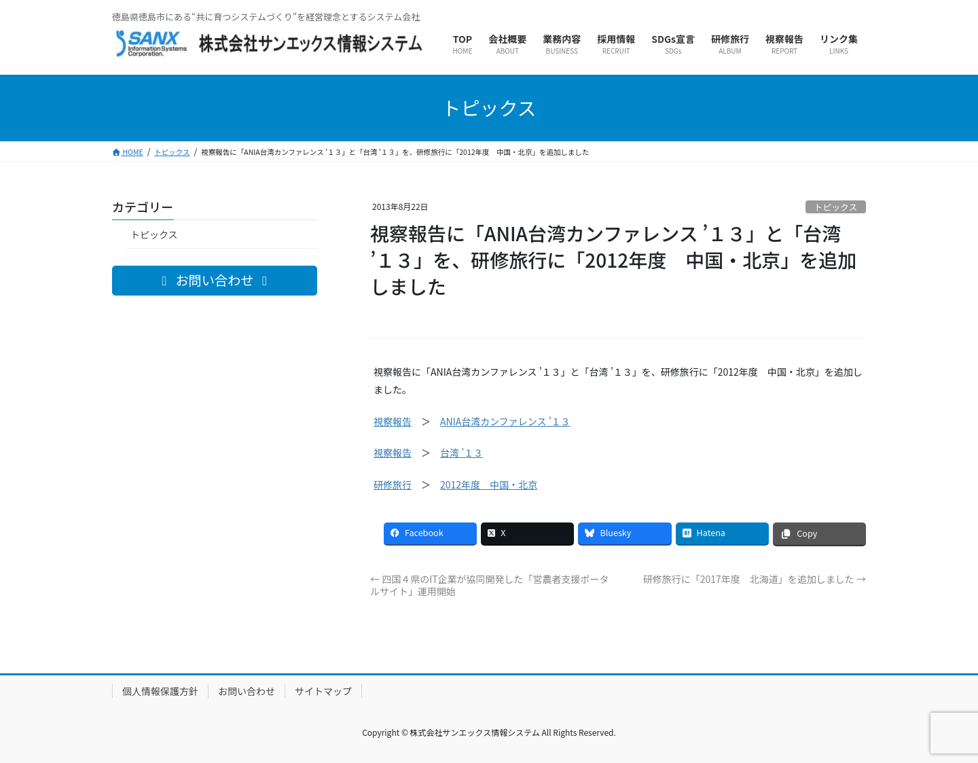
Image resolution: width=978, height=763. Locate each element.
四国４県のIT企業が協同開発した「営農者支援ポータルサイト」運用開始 (489, 585)
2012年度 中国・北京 (488, 484)
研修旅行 (393, 484)
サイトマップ (323, 691)
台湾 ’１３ (461, 452)
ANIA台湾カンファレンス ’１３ (505, 421)
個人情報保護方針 (160, 691)
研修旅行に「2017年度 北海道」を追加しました (754, 579)
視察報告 (393, 421)
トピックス (836, 206)
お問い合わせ (246, 691)
